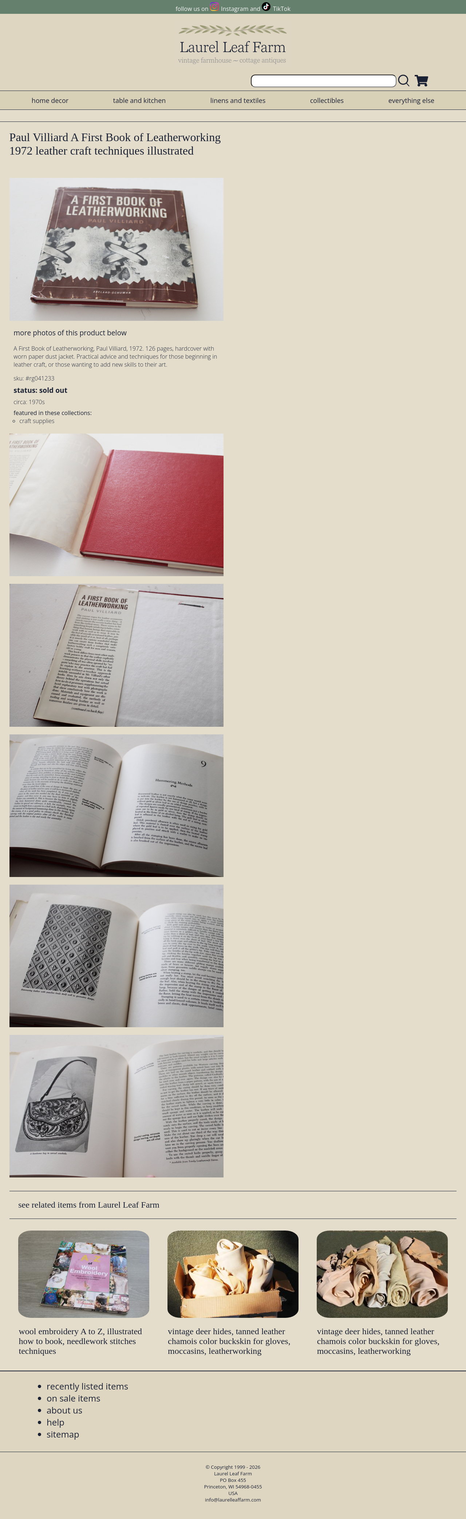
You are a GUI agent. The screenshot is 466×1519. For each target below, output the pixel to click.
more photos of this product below (69, 333)
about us (64, 1410)
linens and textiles (237, 100)
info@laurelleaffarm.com (233, 1499)
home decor (50, 100)
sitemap (63, 1434)
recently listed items (87, 1386)
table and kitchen (139, 100)
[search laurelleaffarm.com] (405, 81)
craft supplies (36, 421)
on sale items (73, 1398)
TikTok (282, 9)
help (55, 1422)
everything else (411, 100)
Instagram (234, 9)
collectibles (327, 100)
